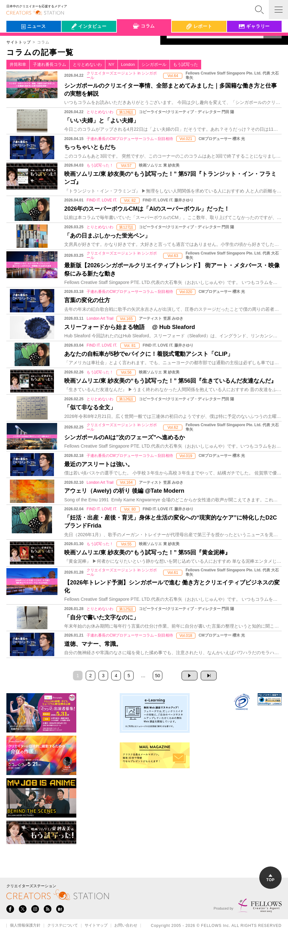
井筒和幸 (18, 64)
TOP (270, 878)
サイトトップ (18, 42)
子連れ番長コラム (49, 64)
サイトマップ (96, 926)
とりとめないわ (87, 64)
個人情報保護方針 (25, 926)
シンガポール (153, 64)
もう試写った (185, 64)
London (128, 64)
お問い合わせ (125, 926)
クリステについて (62, 926)
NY (111, 64)
